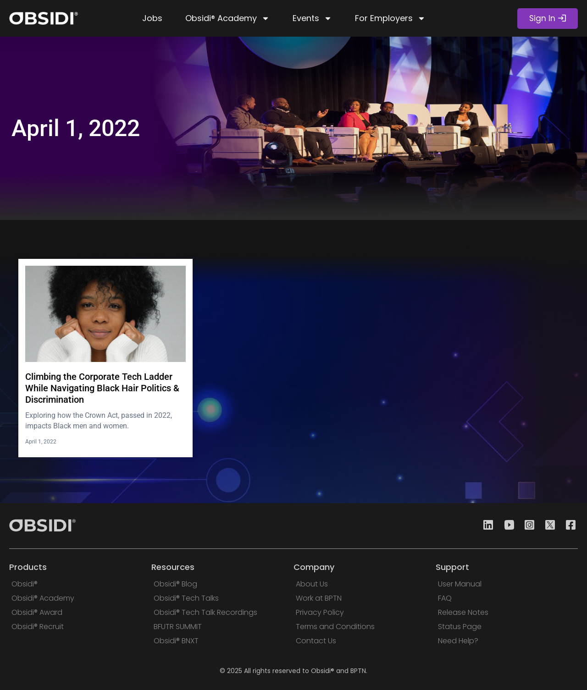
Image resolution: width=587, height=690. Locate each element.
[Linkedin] (485, 525)
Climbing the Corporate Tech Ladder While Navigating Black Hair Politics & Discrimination (102, 388)
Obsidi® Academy (227, 18)
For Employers (390, 18)
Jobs (152, 18)
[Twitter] (547, 525)
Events (312, 18)
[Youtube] (506, 525)
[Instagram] (527, 525)
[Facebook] (568, 525)
